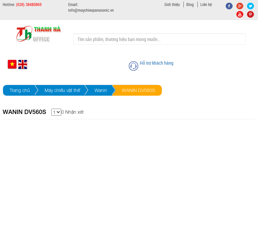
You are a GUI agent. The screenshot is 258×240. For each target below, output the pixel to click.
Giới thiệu (172, 4)
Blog (190, 4)
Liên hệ (206, 4)
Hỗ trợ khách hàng (156, 63)
